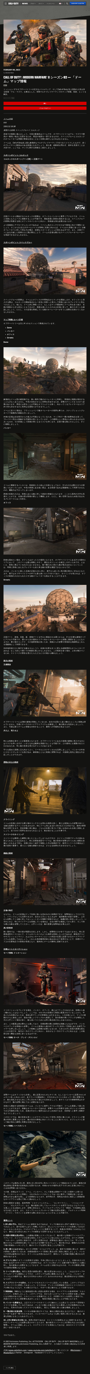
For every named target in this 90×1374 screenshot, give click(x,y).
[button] (6, 3)
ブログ (33, 3)
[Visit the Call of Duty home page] (13, 3)
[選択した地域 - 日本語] (61, 3)
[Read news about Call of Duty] (25, 3)
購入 (45, 103)
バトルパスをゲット (45, 108)
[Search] (67, 3)
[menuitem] (33, 3)
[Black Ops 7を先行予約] (78, 3)
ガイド (41, 3)
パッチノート (51, 3)
